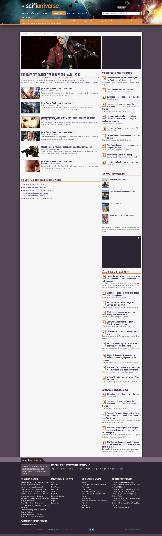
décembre (96, 82)
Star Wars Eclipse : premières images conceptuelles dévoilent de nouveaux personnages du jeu (120, 430)
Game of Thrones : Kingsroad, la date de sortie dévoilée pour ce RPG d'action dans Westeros (121, 415)
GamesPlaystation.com (28, 524)
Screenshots (26, 23)
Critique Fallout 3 (118, 496)
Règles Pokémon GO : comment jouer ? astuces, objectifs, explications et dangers (120, 357)
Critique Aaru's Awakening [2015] (123, 482)
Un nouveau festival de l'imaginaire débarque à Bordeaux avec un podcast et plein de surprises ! (120, 118)
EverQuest (54, 498)
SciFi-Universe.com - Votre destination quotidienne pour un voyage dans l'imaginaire (40, 6)
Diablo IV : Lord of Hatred (90, 491)
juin (58, 82)
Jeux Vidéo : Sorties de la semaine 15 (57, 132)
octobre (80, 82)
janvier (36, 82)
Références (51, 23)
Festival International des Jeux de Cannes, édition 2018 (121, 303)
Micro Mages (86, 487)
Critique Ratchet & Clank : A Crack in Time (126, 498)
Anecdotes (42, 23)
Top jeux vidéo (88, 21)
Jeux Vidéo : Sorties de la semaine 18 (57, 88)
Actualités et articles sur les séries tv (35, 196)
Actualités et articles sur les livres (34, 187)
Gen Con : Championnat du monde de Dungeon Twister (122, 146)
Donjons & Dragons (57, 496)
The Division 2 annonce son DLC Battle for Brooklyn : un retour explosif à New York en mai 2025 (121, 444)
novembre (88, 82)
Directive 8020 (86, 498)
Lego (53, 501)
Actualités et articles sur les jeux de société (37, 199)
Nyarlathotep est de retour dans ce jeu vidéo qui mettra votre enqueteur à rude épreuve (121, 278)
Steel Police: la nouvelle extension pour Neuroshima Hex (66, 146)
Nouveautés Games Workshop (119, 154)
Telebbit (84, 482)
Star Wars (54, 485)
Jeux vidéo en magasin (63, 21)
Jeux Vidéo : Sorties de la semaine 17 (57, 103)
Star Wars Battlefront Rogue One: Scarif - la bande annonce (121, 323)
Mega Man (54, 494)
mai (55, 82)
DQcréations (51, 529)
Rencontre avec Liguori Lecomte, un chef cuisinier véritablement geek (122, 78)
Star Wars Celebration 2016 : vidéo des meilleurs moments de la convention (123, 368)
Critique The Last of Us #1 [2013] (123, 491)
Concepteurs (115, 21)
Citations (34, 23)
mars (46, 82)
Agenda (58, 23)
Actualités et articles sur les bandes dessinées (38, 190)
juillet (62, 82)
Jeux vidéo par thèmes (102, 21)
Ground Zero (86, 507)
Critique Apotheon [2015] (120, 507)
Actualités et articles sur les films (34, 185)
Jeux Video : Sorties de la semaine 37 (122, 162)
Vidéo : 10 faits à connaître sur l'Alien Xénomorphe (123, 378)
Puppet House (86, 489)
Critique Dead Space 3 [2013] (122, 501)
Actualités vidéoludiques (46, 21)
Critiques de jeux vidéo (29, 21)
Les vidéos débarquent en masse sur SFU (122, 332)
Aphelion (85, 505)
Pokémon (54, 489)
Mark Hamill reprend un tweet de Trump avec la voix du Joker (121, 313)
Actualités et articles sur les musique (35, 193)
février (42, 82)
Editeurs (134, 21)
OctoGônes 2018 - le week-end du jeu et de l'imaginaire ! (123, 294)
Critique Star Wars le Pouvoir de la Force (126, 489)
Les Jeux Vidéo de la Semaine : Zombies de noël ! (123, 136)
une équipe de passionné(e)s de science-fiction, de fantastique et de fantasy (34, 471)
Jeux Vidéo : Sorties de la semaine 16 (122, 128)
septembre (73, 82)
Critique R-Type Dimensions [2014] (124, 494)
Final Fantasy (55, 487)
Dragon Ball (55, 503)
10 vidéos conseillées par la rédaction (123, 96)
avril (51, 82)
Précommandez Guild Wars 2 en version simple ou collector (68, 117)
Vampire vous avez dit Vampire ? (120, 89)
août (67, 82)
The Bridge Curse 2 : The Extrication (94, 485)
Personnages (125, 21)
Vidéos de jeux (78, 21)
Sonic (53, 491)
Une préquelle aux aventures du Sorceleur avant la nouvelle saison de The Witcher (120, 106)
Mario (53, 482)
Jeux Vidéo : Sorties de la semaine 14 (57, 161)
